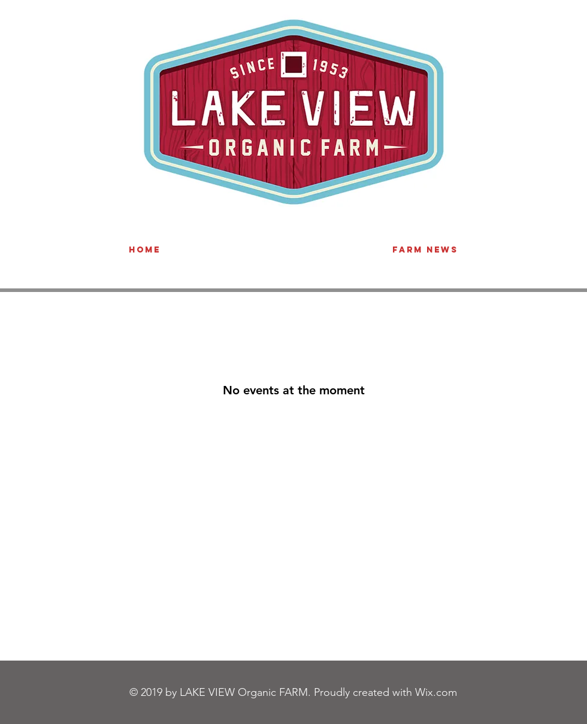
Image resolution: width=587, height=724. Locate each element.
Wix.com (436, 692)
